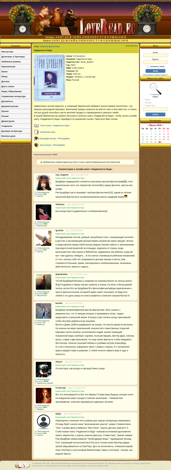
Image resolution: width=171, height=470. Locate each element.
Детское (5, 81)
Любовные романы (11, 61)
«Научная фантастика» (50, 46)
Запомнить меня (155, 66)
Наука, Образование (11, 91)
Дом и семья (7, 86)
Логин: (155, 54)
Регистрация (148, 75)
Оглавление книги (47, 132)
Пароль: (155, 61)
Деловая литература (11, 131)
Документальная (9, 106)
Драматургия (7, 121)
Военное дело (8, 136)
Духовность (7, 101)
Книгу (146, 99)
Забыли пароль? (161, 75)
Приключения (8, 66)
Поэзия (5, 116)
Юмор (4, 76)
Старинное (6, 126)
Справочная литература (13, 96)
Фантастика (7, 52)
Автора (147, 102)
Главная (15, 45)
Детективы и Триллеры (13, 56)
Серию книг (149, 105)
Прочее (5, 111)
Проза (4, 71)
